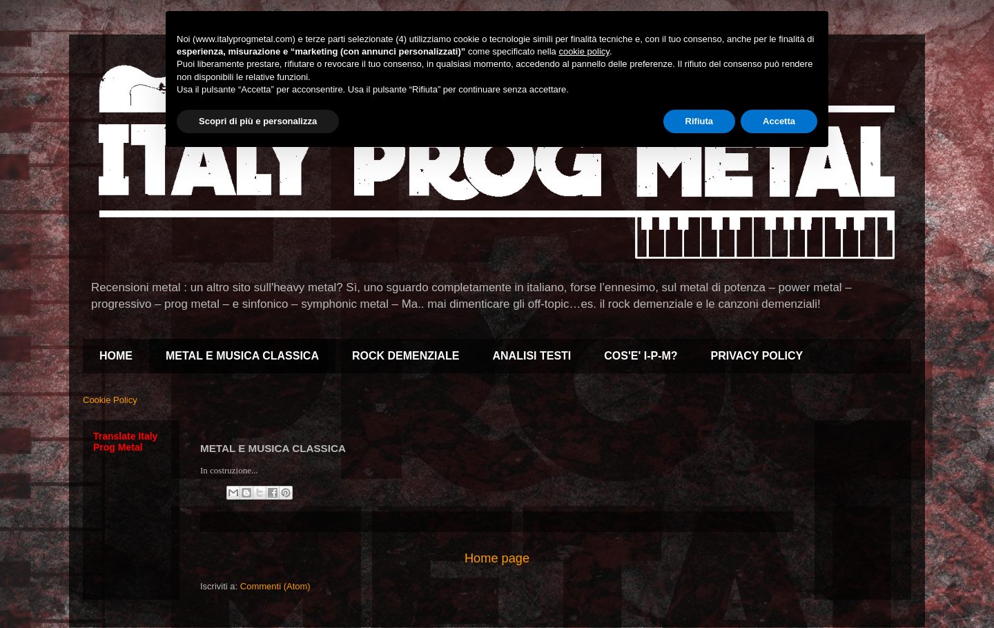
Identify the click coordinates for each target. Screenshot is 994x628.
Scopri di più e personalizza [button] (258, 121)
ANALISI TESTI (532, 356)
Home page (497, 558)
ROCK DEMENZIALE (406, 356)
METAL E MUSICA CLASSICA (242, 356)
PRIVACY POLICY (757, 356)
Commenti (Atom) (275, 586)
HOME (116, 356)
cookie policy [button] (583, 51)
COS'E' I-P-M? (640, 356)
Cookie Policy (110, 400)
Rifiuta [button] (699, 121)
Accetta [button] (779, 121)
